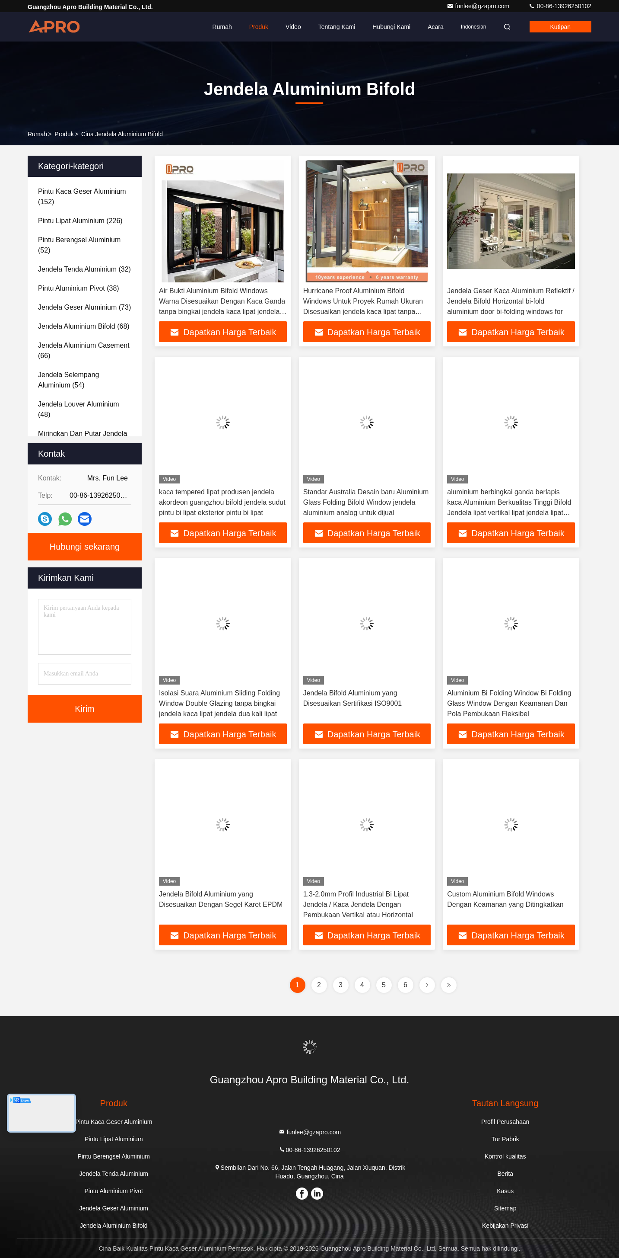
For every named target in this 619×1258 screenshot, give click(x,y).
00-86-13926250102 (559, 6)
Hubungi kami (391, 26)
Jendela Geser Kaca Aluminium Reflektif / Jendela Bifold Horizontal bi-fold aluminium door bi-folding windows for (510, 301)
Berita (505, 1173)
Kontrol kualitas (505, 1156)
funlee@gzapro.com (479, 6)
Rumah (222, 26)
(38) (78, 288)
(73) (84, 307)
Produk (258, 26)
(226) (80, 220)
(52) (79, 245)
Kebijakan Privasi (505, 1225)
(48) (78, 409)
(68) (84, 326)
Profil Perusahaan (505, 1121)
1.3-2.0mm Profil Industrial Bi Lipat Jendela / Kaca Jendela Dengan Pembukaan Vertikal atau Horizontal (358, 904)
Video (293, 26)
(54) (68, 380)
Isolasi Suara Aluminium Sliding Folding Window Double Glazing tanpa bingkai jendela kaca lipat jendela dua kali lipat (219, 703)
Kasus (505, 1191)
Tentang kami (337, 26)
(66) (84, 350)
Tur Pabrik (505, 1139)
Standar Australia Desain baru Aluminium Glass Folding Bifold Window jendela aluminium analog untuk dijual (366, 502)
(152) (82, 196)
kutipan (560, 26)
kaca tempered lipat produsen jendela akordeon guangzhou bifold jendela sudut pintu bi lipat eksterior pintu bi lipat (222, 502)
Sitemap (505, 1208)
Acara (436, 26)
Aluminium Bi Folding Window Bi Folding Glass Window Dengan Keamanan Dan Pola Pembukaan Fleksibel (509, 703)
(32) (84, 269)
